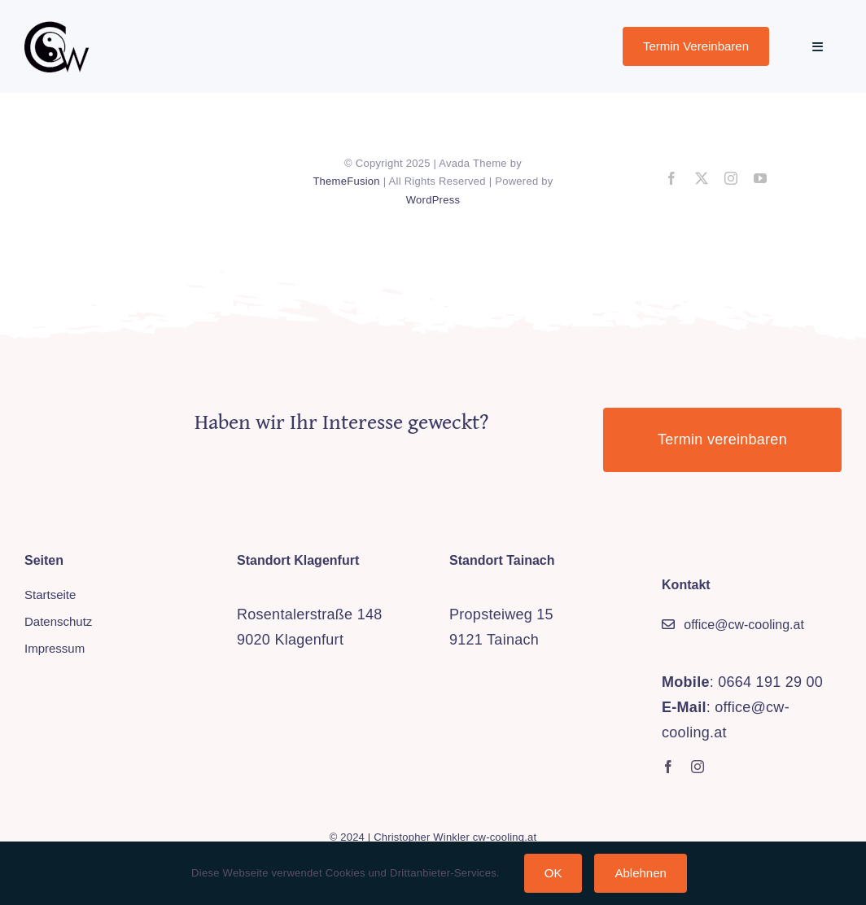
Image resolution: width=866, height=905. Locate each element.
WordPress (433, 200)
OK (553, 873)
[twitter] (701, 178)
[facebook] (671, 178)
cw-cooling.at (504, 837)
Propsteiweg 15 (501, 614)
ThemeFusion (346, 181)
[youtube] (760, 178)
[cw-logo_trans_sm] (57, 28)
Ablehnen (640, 873)
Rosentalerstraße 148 (310, 614)
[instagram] (730, 178)
